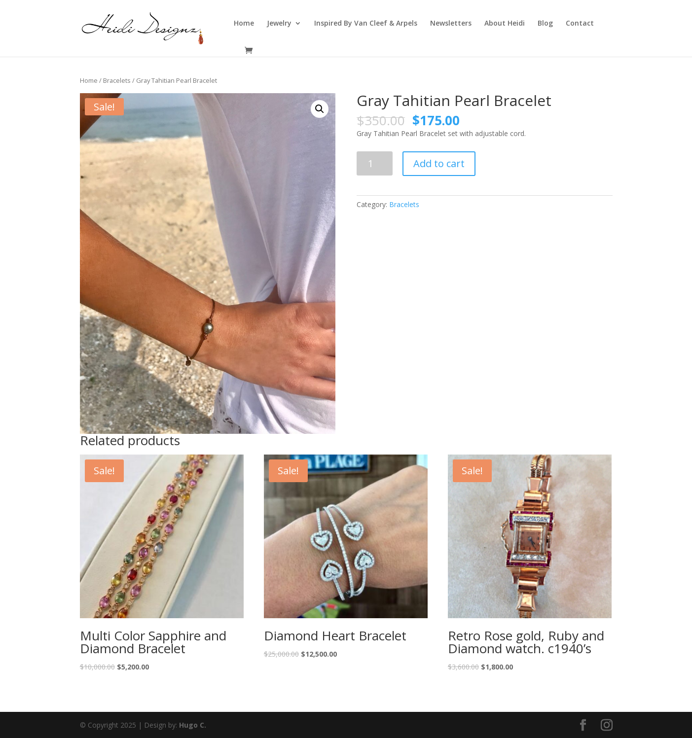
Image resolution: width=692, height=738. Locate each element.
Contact (580, 24)
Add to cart (439, 163)
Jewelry (279, 24)
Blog (545, 24)
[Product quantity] (375, 163)
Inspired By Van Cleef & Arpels (365, 24)
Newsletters (451, 24)
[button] (319, 109)
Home (244, 24)
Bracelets (117, 80)
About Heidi (504, 24)
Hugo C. (192, 725)
